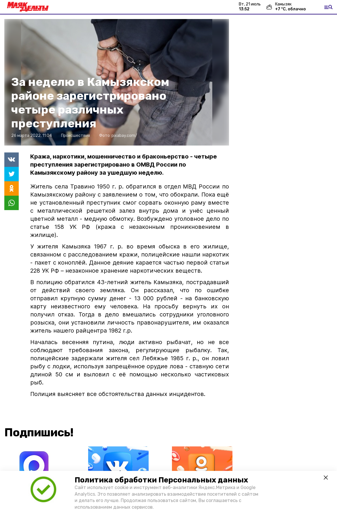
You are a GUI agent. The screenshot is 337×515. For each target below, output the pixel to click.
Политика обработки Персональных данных (161, 480)
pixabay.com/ (124, 135)
